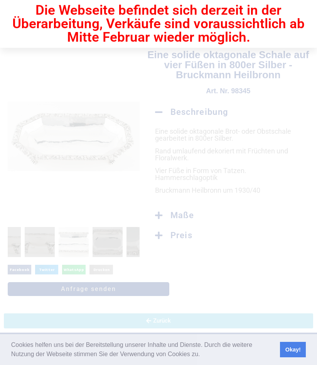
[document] (158, 182)
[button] (203, 355)
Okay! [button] (293, 349)
